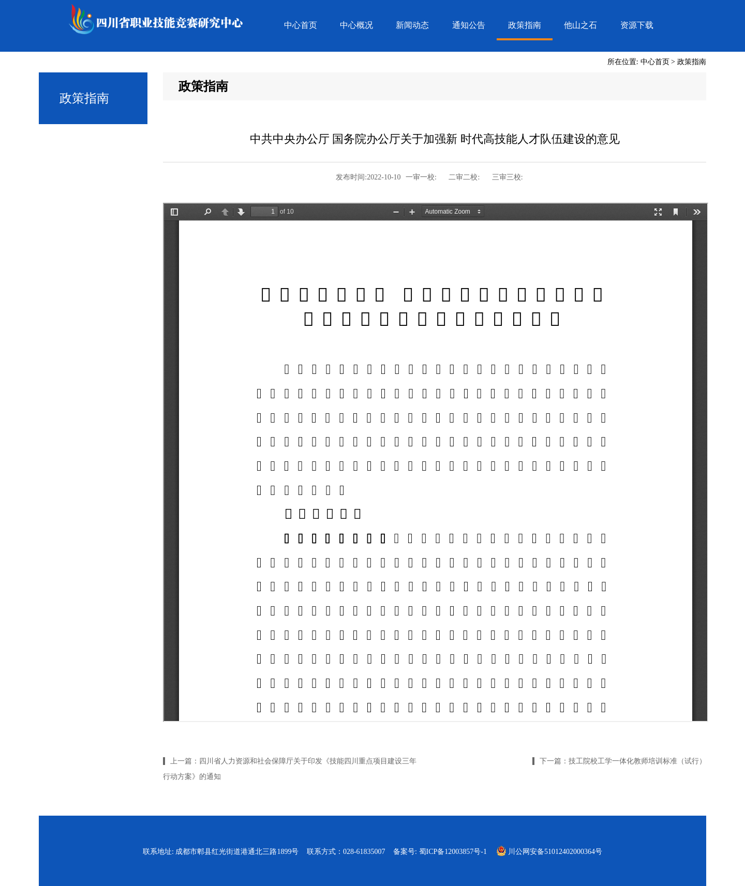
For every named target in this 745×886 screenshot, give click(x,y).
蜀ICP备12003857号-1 (453, 851)
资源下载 (636, 25)
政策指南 (524, 25)
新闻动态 (412, 25)
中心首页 (300, 25)
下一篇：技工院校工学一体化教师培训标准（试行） (623, 761)
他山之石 (580, 25)
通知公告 (468, 25)
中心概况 (356, 25)
